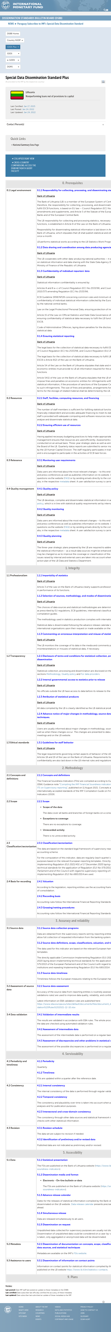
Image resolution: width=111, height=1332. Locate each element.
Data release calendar (82, 1204)
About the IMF (42, 1307)
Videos (58, 1307)
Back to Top (104, 1302)
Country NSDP (15, 40)
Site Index (23, 1316)
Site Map (22, 1313)
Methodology (53, 674)
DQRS (13, 66)
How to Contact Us (89, 1310)
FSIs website (80, 1253)
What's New (23, 1310)
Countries (40, 1313)
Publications (60, 1313)
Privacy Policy (87, 1307)
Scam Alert (85, 1319)
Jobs (83, 1313)
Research (40, 1310)
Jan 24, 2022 (28, 109)
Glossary (84, 1316)
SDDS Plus (13, 47)
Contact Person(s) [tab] (55, 124)
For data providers (90, 674)
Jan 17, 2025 (29, 106)
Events (38, 1319)
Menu (106, 10)
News (38, 1316)
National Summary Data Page (26, 145)
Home (21, 1307)
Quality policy (69, 674)
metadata (64, 481)
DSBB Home (13, 33)
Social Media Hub (62, 1316)
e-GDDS (13, 60)
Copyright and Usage (64, 1319)
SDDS (13, 53)
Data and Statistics (63, 1310)
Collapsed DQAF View (24, 159)
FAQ (66, 478)
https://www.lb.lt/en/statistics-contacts (87, 1269)
